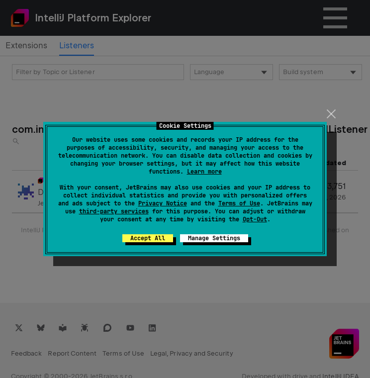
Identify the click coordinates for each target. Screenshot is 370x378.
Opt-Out (255, 219)
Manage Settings (214, 238)
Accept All (147, 238)
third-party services (114, 211)
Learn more (204, 172)
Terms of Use (239, 203)
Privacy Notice (162, 203)
